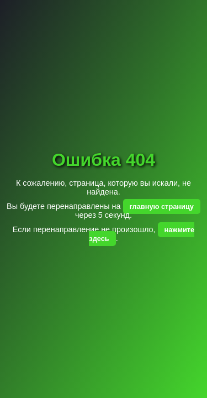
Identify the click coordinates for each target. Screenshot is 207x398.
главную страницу (162, 206)
